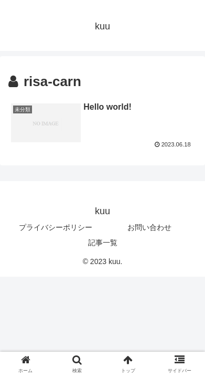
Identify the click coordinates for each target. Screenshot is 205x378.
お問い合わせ (149, 227)
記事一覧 (102, 242)
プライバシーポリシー (55, 227)
